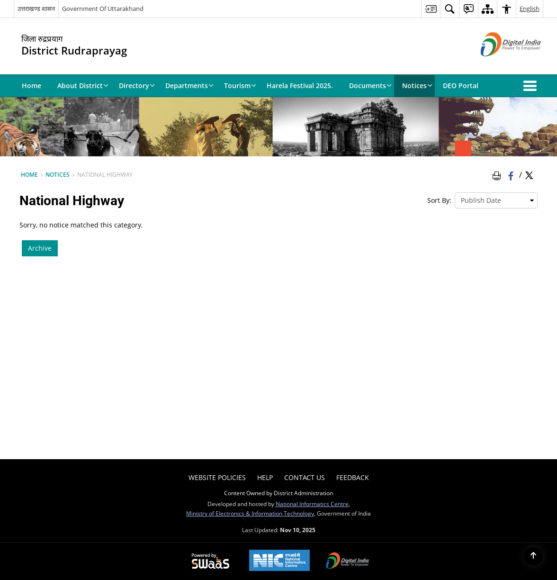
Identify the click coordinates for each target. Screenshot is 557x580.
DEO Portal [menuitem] (460, 85)
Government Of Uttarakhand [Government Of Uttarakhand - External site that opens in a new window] (103, 8)
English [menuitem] (529, 8)
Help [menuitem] (265, 477)
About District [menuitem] (82, 85)
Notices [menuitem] (417, 85)
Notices (57, 174)
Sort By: (439, 200)
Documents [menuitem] (370, 85)
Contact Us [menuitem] (304, 477)
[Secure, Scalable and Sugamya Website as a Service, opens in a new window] (210, 561)
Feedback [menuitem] (352, 477)
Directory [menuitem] (137, 85)
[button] (532, 86)
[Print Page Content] (498, 175)
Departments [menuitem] (189, 85)
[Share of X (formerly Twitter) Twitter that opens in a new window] (529, 175)
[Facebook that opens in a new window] (511, 175)
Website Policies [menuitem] (217, 477)
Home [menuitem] (31, 85)
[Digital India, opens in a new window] (348, 561)
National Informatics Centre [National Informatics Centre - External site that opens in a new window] (312, 504)
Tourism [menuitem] (240, 85)
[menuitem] (430, 9)
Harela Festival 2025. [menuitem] (300, 85)
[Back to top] (533, 556)
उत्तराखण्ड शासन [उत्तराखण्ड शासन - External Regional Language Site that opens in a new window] (36, 8)
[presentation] (496, 200)
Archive (40, 248)
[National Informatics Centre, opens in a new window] (279, 561)
